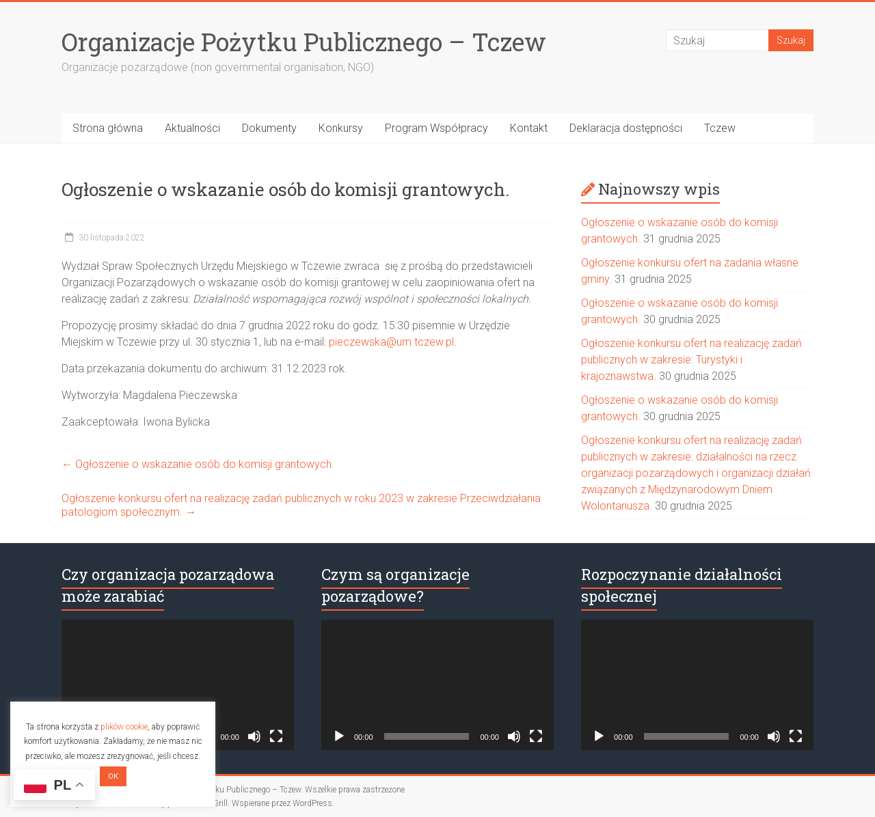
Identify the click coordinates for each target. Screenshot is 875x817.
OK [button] (113, 776)
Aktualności (192, 128)
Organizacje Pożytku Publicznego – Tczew (304, 41)
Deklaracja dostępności (625, 128)
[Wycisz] (254, 736)
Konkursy (341, 128)
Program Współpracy (436, 128)
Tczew (720, 128)
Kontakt (529, 128)
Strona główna (107, 128)
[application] (178, 685)
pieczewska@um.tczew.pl (391, 341)
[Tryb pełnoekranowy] (276, 736)
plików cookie (124, 727)
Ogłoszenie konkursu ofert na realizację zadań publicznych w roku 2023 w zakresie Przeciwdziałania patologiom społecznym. (301, 505)
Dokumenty (269, 128)
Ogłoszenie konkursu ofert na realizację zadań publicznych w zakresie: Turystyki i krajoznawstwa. (691, 360)
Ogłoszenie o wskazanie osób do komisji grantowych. (198, 464)
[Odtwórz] (339, 736)
